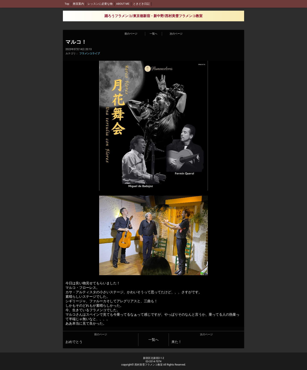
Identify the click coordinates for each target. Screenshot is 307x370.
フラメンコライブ (89, 53)
